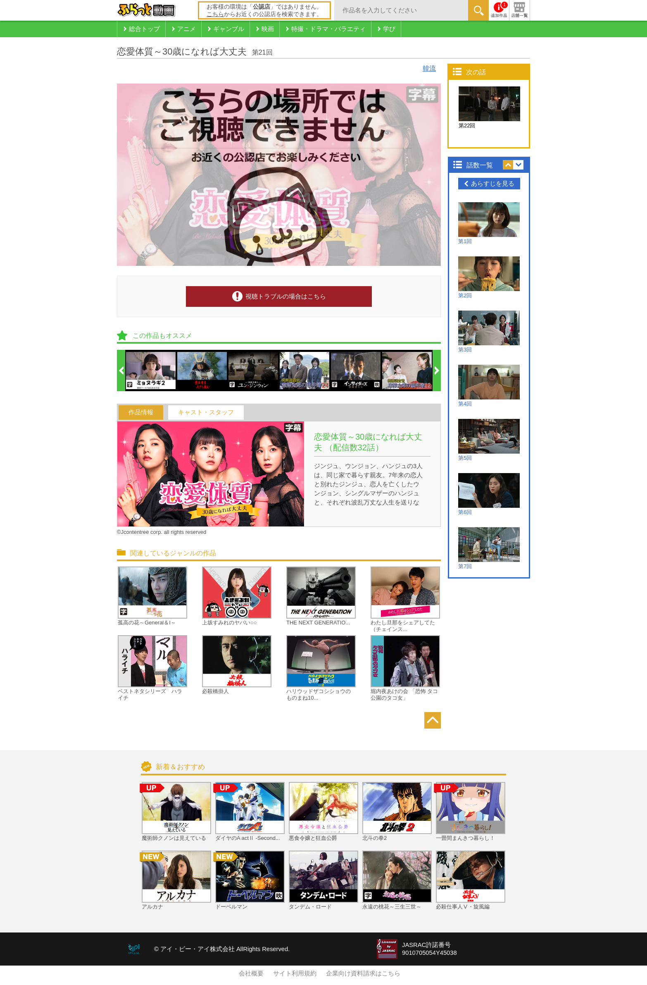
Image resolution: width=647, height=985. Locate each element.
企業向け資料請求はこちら (363, 973)
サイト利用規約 (294, 973)
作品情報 (140, 412)
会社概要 (251, 973)
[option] (151, 370)
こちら (215, 14)
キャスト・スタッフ (206, 412)
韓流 (429, 68)
